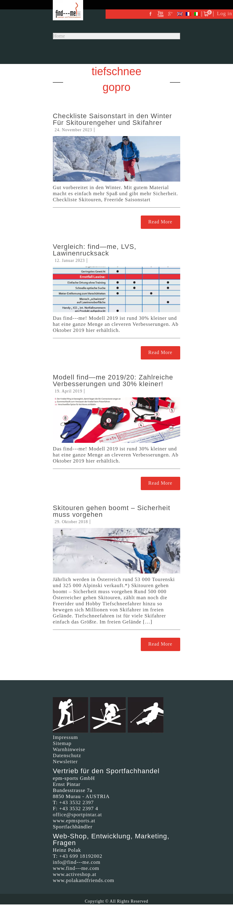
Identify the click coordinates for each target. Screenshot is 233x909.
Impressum (65, 737)
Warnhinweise (69, 749)
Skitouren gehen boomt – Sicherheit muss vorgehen (111, 511)
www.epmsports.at (74, 821)
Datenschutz (67, 755)
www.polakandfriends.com (83, 880)
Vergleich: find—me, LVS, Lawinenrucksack (94, 250)
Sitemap (62, 743)
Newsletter (65, 761)
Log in (224, 13)
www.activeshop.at (74, 874)
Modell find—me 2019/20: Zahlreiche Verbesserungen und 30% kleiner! (113, 380)
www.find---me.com (76, 868)
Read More (160, 221)
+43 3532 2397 (76, 802)
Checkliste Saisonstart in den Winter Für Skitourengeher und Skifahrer (112, 119)
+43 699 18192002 (80, 856)
